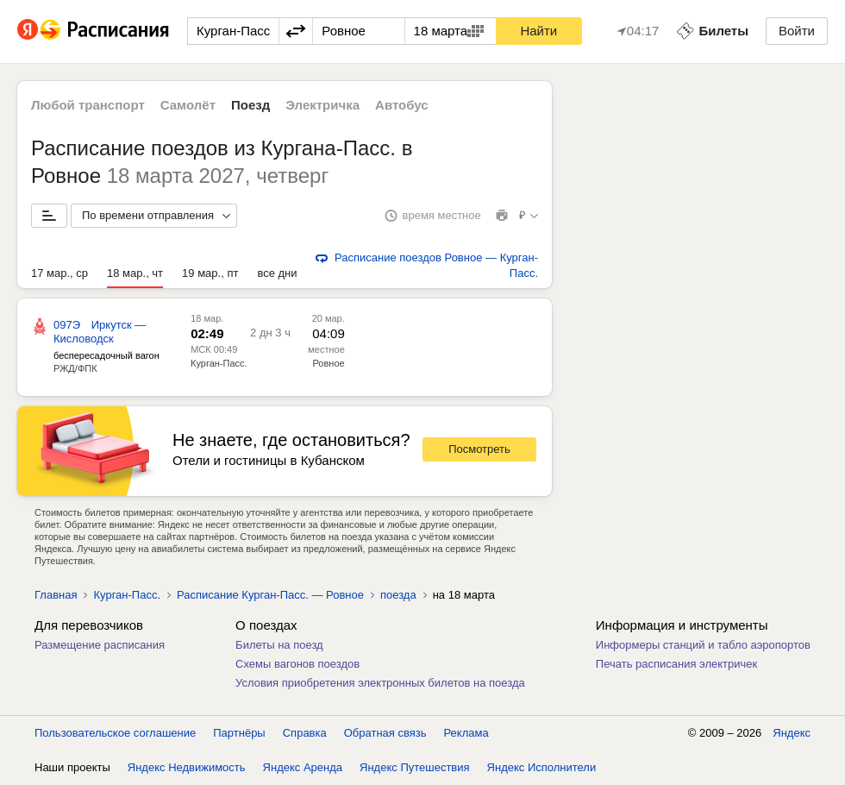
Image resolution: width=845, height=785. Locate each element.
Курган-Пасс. (219, 363)
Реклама (466, 732)
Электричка (322, 104)
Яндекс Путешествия (415, 767)
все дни (277, 273)
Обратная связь (385, 732)
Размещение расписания (99, 644)
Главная (55, 594)
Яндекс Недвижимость (187, 767)
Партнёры (239, 732)
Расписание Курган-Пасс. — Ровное (270, 594)
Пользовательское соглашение (115, 732)
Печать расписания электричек (676, 663)
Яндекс (792, 732)
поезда (398, 594)
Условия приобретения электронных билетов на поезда (380, 682)
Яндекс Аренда (302, 767)
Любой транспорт (88, 104)
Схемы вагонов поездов (297, 663)
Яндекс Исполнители (542, 767)
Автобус (402, 104)
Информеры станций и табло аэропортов (703, 644)
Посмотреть (479, 449)
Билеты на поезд (279, 644)
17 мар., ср (59, 273)
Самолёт (188, 104)
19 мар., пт (210, 273)
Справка (305, 732)
